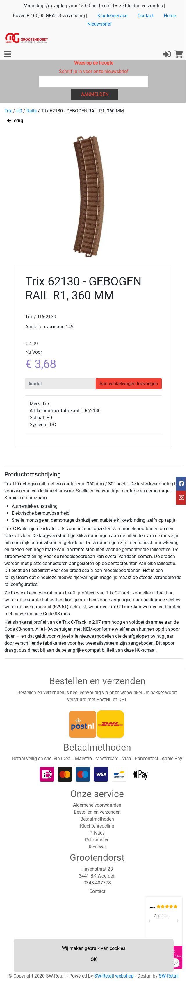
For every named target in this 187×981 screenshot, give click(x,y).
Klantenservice (112, 15)
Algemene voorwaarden (97, 805)
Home (170, 15)
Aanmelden (94, 94)
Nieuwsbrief (99, 24)
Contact (146, 15)
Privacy (97, 833)
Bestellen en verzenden (97, 812)
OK (93, 959)
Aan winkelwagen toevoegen (128, 383)
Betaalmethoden (97, 819)
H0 (19, 111)
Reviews (97, 847)
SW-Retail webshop (114, 976)
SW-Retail (169, 976)
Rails (31, 111)
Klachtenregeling (97, 826)
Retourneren (97, 840)
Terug (15, 121)
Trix (8, 111)
